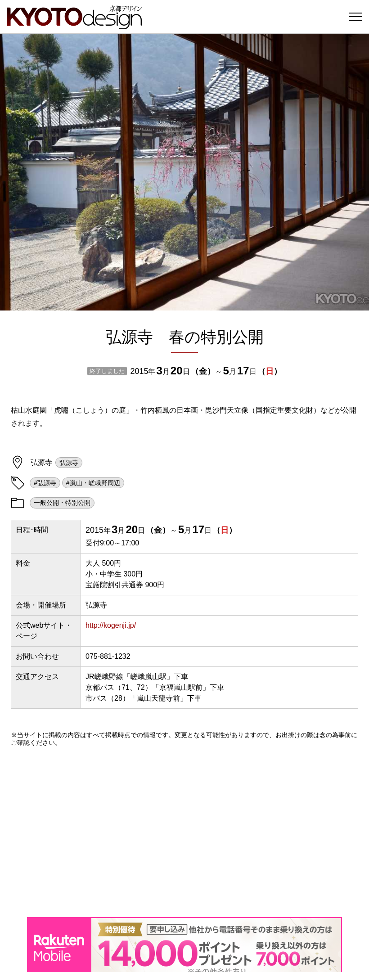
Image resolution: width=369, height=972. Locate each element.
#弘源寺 (45, 482)
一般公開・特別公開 (62, 502)
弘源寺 (68, 462)
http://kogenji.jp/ (111, 625)
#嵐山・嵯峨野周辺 (93, 482)
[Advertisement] (184, 832)
